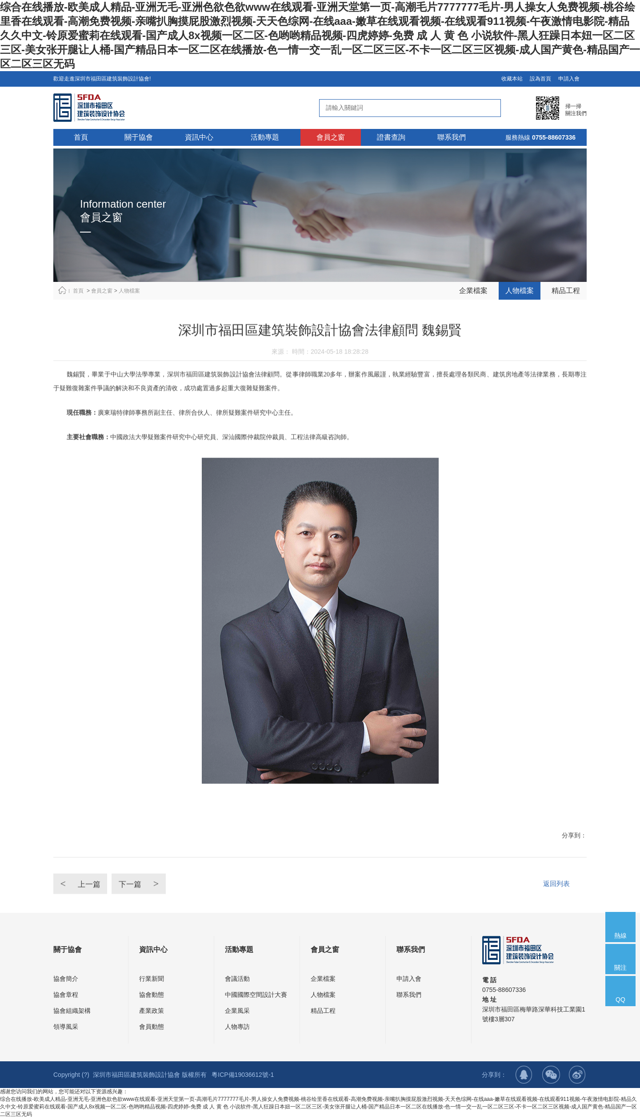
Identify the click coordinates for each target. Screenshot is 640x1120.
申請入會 (569, 79)
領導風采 (65, 1028)
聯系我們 (408, 996)
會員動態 (151, 1028)
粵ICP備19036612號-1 (243, 1076)
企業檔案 (473, 290)
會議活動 (237, 980)
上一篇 (84, 905)
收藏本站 (512, 79)
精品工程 (566, 290)
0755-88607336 (554, 137)
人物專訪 (237, 1028)
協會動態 (151, 996)
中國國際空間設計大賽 (256, 996)
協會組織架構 (72, 1012)
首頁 (78, 291)
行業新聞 (151, 980)
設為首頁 (540, 79)
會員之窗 (101, 291)
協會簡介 (65, 980)
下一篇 (151, 905)
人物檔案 (129, 291)
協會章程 (65, 996)
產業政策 (151, 1012)
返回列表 (555, 906)
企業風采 (237, 1012)
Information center (123, 204)
